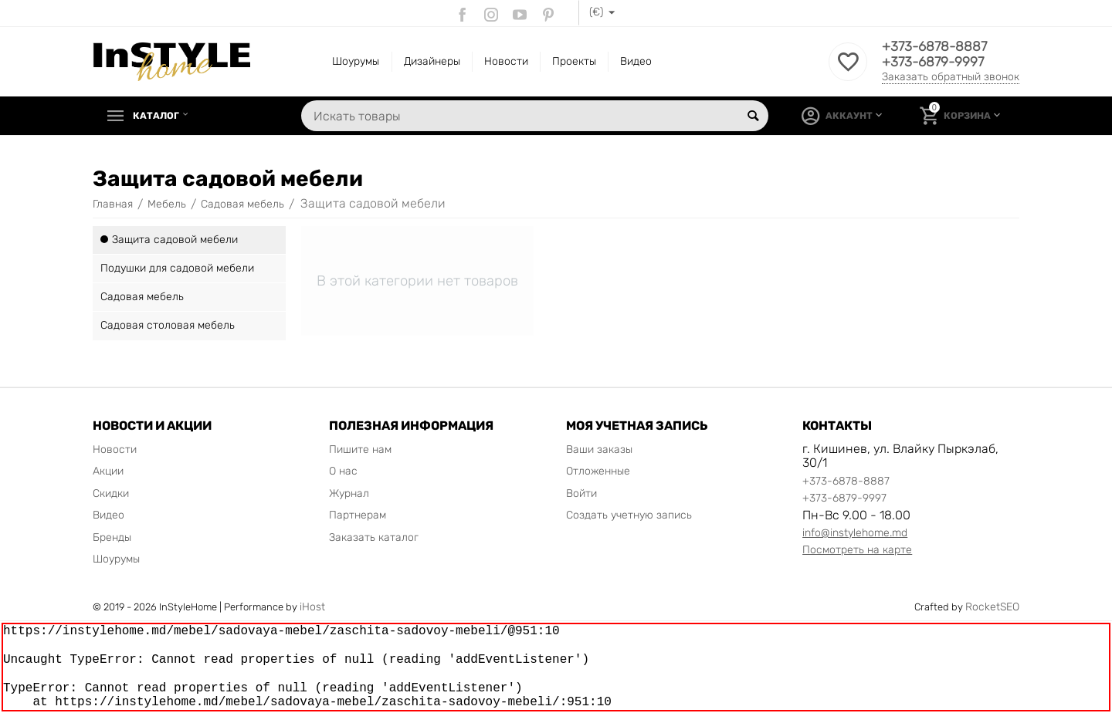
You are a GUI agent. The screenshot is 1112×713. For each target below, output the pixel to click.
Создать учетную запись (629, 515)
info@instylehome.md (854, 532)
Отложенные (598, 471)
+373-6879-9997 (935, 62)
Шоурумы (355, 61)
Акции (108, 471)
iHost (312, 606)
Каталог (159, 116)
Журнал (349, 493)
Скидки (111, 493)
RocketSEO (992, 606)
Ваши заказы (599, 449)
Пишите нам (360, 449)
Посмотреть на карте (857, 549)
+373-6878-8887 (936, 47)
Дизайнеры (432, 61)
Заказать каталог (374, 537)
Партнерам (357, 515)
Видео (636, 61)
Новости (506, 61)
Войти (581, 493)
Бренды (112, 537)
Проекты (574, 61)
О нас (343, 471)
